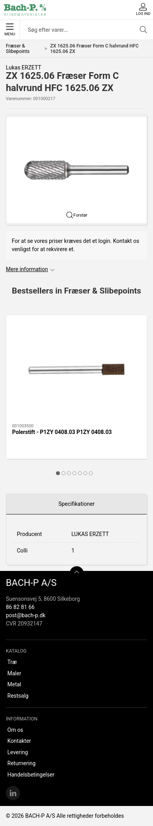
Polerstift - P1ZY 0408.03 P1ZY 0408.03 (62, 432)
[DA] (25, 10)
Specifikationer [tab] (76, 504)
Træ (12, 662)
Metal (14, 684)
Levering (17, 752)
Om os (15, 730)
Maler (14, 673)
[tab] (58, 473)
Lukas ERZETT (23, 67)
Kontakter (19, 741)
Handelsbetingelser (30, 774)
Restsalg (18, 696)
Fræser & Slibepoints (18, 48)
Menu (9, 30)
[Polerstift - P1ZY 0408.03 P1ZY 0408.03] (76, 369)
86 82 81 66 (20, 607)
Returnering (21, 763)
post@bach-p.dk (25, 615)
